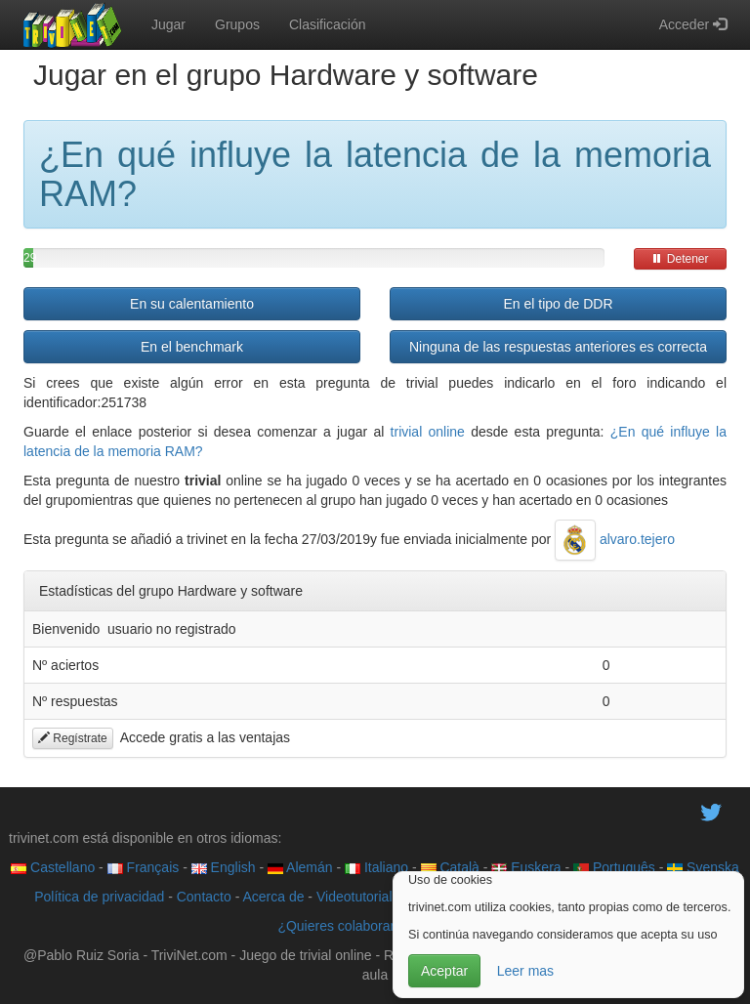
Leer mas (525, 971)
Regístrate (72, 738)
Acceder (693, 24)
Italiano (376, 867)
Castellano (53, 867)
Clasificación (327, 24)
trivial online (428, 431)
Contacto (204, 896)
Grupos (237, 24)
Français (143, 867)
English (223, 867)
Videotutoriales (361, 896)
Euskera (526, 867)
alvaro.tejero (615, 539)
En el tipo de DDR (557, 304)
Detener (679, 259)
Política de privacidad (99, 896)
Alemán (300, 867)
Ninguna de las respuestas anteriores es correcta (558, 347)
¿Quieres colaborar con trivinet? (374, 926)
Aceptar (444, 971)
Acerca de (273, 896)
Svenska (703, 867)
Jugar (168, 24)
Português (614, 867)
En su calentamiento (192, 304)
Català (450, 867)
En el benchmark (192, 347)
